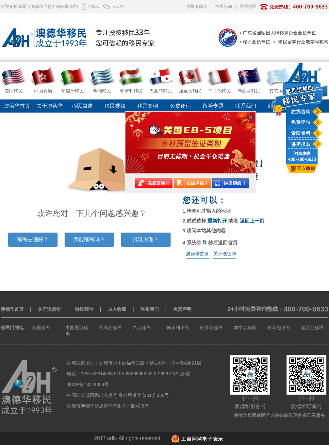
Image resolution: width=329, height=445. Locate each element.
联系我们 (245, 106)
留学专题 (213, 106)
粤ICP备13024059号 (88, 384)
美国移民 (41, 327)
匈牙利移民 (177, 327)
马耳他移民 (278, 327)
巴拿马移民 (211, 327)
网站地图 (247, 6)
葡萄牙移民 (110, 327)
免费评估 (301, 122)
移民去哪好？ (32, 239)
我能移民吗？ (89, 239)
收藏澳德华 (196, 6)
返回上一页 (252, 220)
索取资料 (301, 133)
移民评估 (84, 309)
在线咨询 (301, 111)
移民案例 (147, 106)
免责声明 (182, 309)
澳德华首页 (17, 106)
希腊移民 (142, 327)
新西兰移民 (312, 327)
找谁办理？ (146, 239)
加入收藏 (117, 309)
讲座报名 (301, 144)
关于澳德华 (50, 106)
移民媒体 (82, 106)
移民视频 (115, 106)
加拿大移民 (245, 327)
